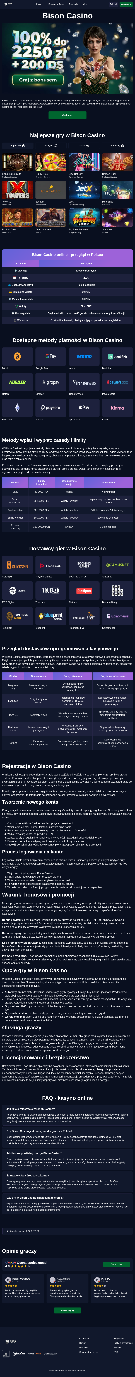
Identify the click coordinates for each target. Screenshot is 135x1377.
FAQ (116, 1352)
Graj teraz (67, 115)
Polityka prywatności (123, 1343)
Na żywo (51, 145)
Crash (84, 145)
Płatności (83, 1347)
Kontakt (117, 1347)
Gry (85, 4)
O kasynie (84, 1338)
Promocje (73, 4)
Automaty (117, 145)
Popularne (18, 145)
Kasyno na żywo (56, 4)
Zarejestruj (126, 4)
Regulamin (119, 1338)
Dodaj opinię (116, 1264)
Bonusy (82, 1343)
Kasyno (39, 4)
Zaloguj (113, 4)
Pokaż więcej (67, 1310)
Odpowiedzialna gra (88, 1352)
